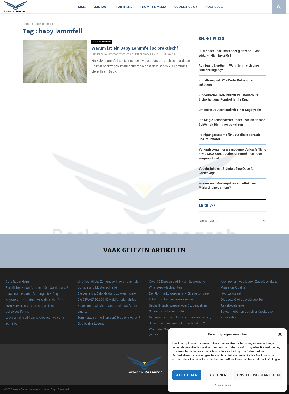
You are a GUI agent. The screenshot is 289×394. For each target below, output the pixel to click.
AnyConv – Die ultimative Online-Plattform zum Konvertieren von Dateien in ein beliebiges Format (35, 305)
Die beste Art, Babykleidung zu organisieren (107, 293)
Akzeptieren (187, 375)
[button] (280, 334)
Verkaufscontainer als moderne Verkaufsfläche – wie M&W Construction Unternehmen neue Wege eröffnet (232, 154)
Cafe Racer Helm (17, 281)
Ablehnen (217, 375)
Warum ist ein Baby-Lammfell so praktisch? (134, 48)
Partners (124, 7)
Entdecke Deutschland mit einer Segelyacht (230, 110)
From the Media (153, 7)
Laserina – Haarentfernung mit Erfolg (32, 294)
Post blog (214, 7)
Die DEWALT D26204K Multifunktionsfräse (106, 299)
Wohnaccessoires (102, 41)
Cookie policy (223, 385)
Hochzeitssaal (231, 293)
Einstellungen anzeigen (258, 375)
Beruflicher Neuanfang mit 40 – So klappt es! (37, 287)
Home (81, 7)
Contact (101, 7)
